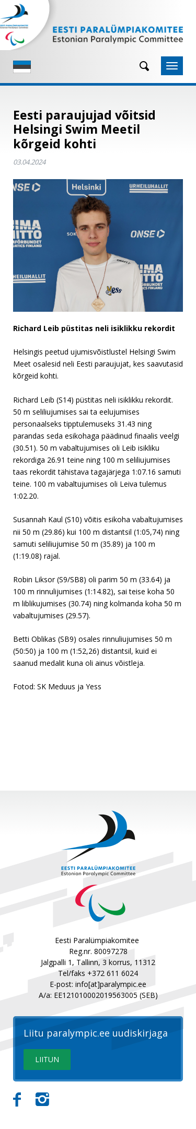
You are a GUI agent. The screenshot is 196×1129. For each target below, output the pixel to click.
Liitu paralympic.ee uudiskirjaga (96, 1033)
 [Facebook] (17, 1100)
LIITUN (47, 1059)
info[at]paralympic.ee (110, 984)
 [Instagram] (42, 1100)
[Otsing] (140, 66)
